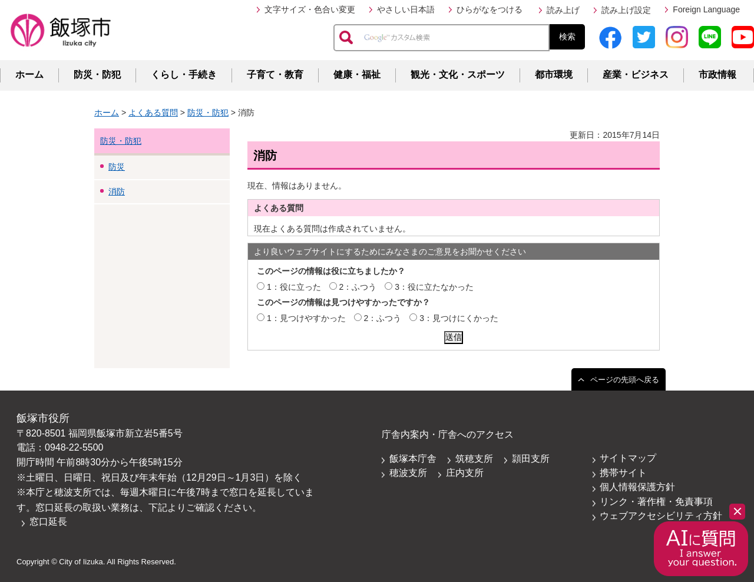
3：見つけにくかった (458, 318)
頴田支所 (531, 459)
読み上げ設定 (626, 10)
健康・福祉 (357, 75)
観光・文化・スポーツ (458, 75)
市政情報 (717, 75)
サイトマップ (628, 458)
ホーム (29, 75)
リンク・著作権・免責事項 (656, 502)
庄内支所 (465, 473)
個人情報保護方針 (637, 487)
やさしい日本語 (406, 9)
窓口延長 (48, 522)
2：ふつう (358, 287)
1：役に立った (294, 287)
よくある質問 (153, 112)
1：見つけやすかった (306, 318)
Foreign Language (706, 9)
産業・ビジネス (636, 75)
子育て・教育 (275, 75)
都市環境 (554, 75)
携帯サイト (623, 473)
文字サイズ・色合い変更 (309, 9)
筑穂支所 (474, 459)
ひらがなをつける (489, 9)
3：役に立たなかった (434, 287)
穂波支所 (408, 473)
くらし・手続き (184, 75)
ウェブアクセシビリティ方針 (661, 516)
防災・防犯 (97, 75)
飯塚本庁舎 (412, 459)
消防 (116, 191)
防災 (116, 166)
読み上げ (563, 10)
